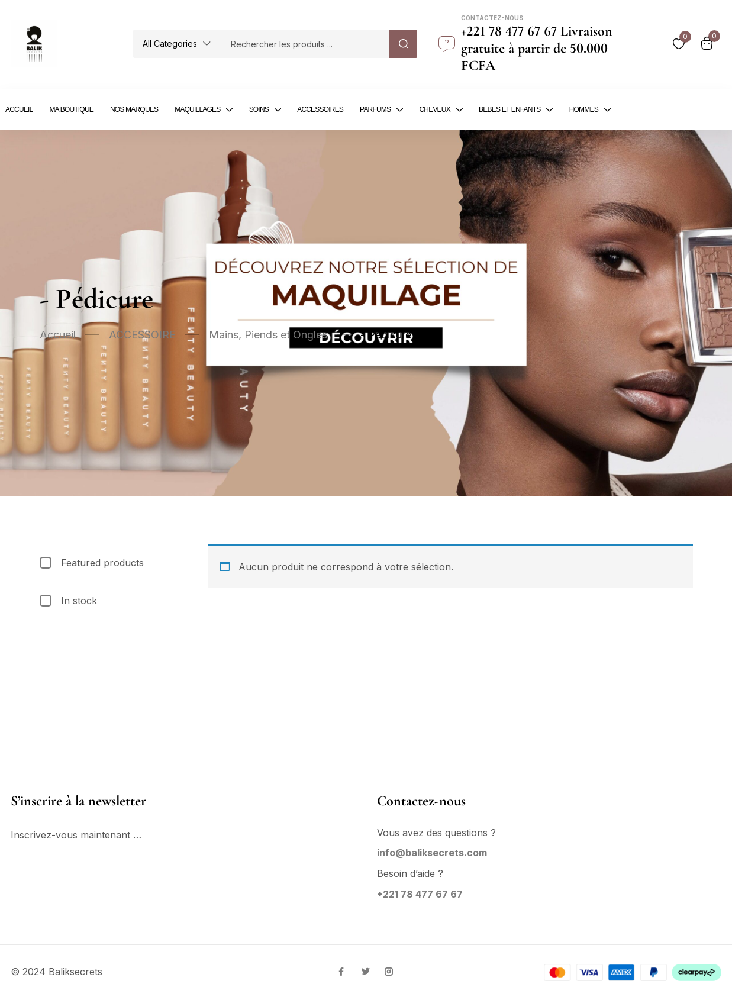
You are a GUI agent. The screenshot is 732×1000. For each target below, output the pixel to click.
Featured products (102, 563)
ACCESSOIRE (142, 334)
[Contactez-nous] (446, 44)
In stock (79, 601)
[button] (177, 44)
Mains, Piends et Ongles (268, 334)
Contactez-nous (492, 17)
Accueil (58, 334)
